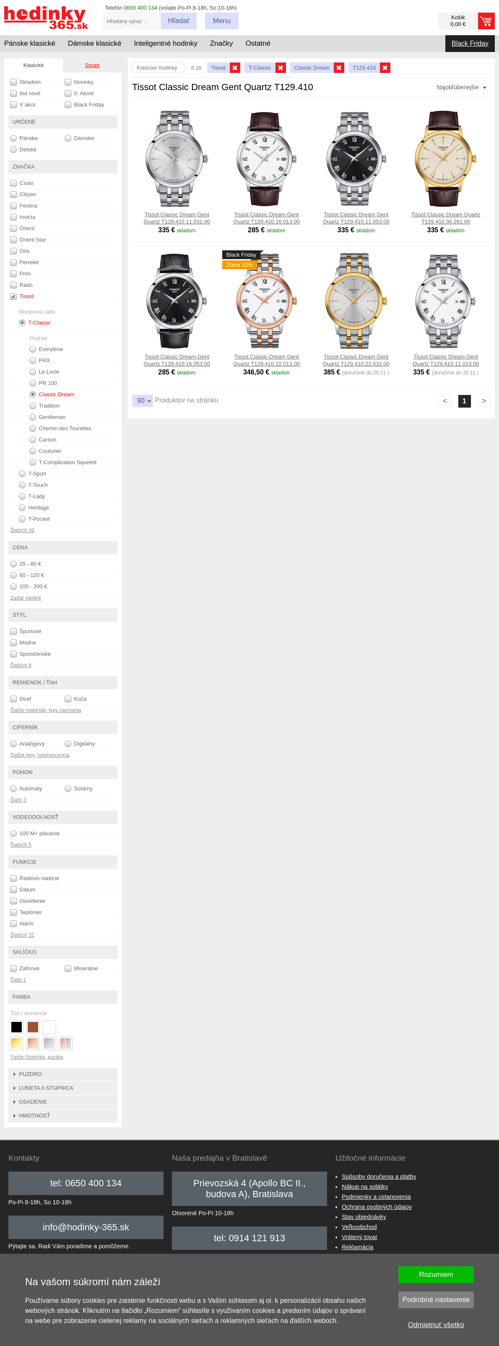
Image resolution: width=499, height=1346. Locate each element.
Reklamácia (357, 1247)
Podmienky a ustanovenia (376, 1196)
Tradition (44, 406)
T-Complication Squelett (62, 462)
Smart (92, 65)
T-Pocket (34, 519)
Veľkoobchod (359, 1227)
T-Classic (35, 323)
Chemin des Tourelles (60, 428)
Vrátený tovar (359, 1237)
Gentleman (47, 417)
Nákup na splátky (365, 1186)
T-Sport (32, 473)
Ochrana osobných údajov (377, 1206)
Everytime (46, 349)
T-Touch (33, 485)
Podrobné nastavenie (436, 1300)
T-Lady (32, 496)
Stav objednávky (364, 1216)
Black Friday (470, 43)
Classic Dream (51, 394)
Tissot (22, 296)
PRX (39, 360)
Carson (43, 440)
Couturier (45, 451)
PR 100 (43, 383)
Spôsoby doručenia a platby (379, 1176)
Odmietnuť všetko (436, 1325)
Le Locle (44, 372)
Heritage (34, 507)
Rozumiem (436, 1274)
